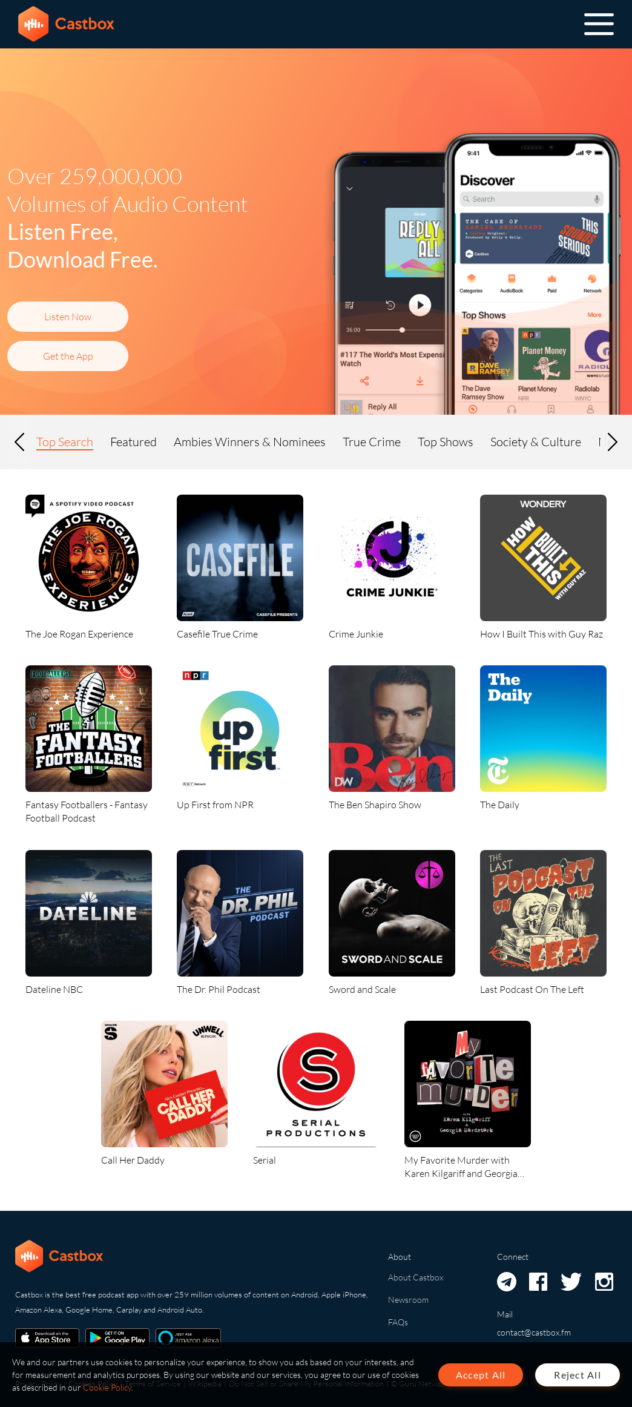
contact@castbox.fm (534, 1332)
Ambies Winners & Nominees (250, 441)
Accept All (481, 1374)
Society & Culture (535, 441)
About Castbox (415, 1277)
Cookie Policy (107, 1387)
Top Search (64, 441)
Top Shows (445, 441)
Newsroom (408, 1299)
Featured (133, 441)
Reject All (577, 1374)
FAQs (398, 1322)
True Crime (372, 441)
